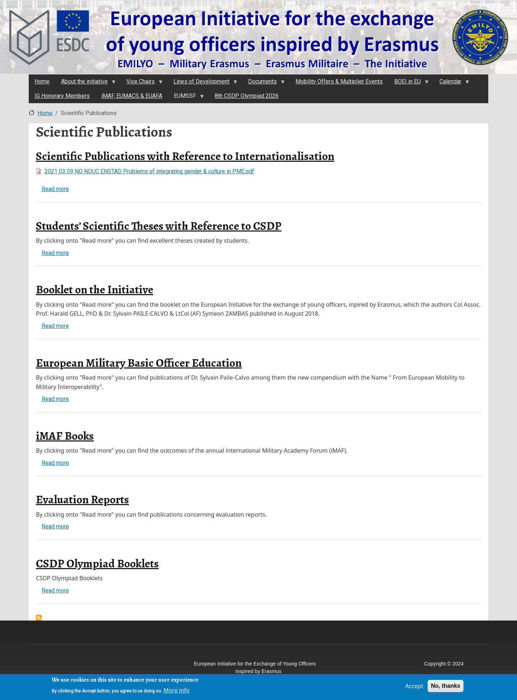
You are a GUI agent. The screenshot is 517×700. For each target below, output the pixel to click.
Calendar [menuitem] (451, 83)
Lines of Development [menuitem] (202, 83)
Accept (414, 688)
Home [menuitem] (42, 81)
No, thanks (445, 688)
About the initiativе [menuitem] (85, 83)
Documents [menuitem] (263, 83)
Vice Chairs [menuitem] (142, 83)
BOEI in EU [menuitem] (408, 83)
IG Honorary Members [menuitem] (62, 95)
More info (176, 692)
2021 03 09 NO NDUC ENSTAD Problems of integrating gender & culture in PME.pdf (149, 171)
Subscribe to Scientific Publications (39, 618)
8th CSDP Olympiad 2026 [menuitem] (247, 95)
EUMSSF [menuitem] (186, 97)
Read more (55, 189)
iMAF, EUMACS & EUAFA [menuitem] (131, 95)
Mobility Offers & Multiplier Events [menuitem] (339, 81)
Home (44, 113)
